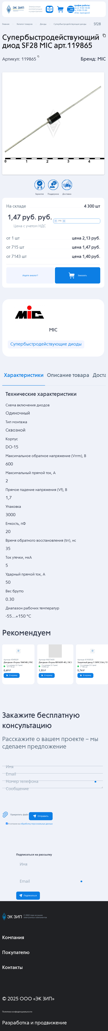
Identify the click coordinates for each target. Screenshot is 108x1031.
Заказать (77, 275)
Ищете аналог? (30, 275)
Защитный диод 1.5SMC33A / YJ (92, 662)
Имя (23, 865)
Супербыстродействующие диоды (46, 344)
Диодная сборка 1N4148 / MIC (18, 662)
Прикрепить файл (15, 815)
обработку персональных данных (36, 824)
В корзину (11, 675)
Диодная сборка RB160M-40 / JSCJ (55, 662)
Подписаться (28, 895)
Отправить (40, 816)
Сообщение (17, 789)
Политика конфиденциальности (17, 1012)
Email (25, 882)
